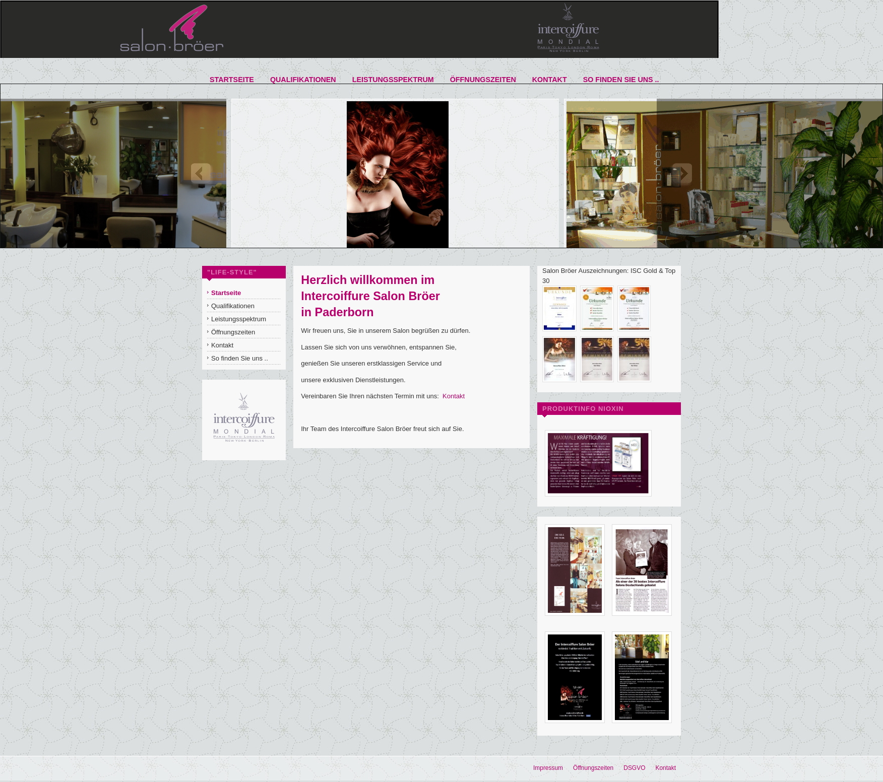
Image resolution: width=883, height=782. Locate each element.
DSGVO (634, 767)
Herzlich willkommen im (367, 280)
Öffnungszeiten (593, 767)
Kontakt (454, 396)
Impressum (548, 767)
